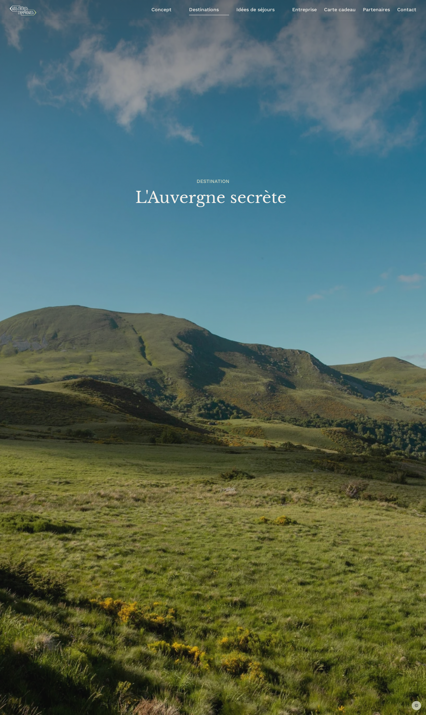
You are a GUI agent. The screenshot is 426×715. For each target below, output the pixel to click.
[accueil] (23, 10)
